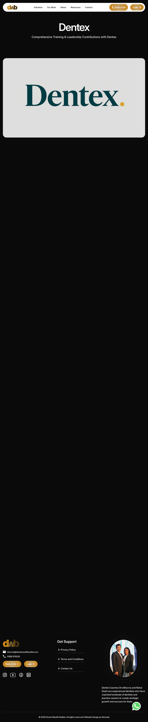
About (63, 7)
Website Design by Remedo (97, 717)
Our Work (51, 7)
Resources (76, 7)
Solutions (38, 7)
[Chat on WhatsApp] (136, 706)
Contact (89, 7)
